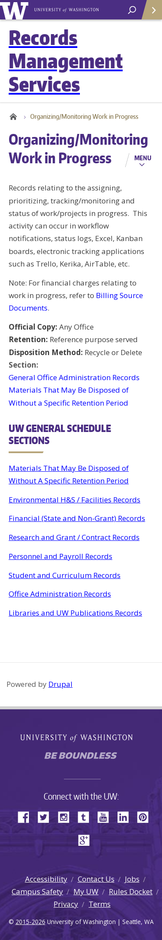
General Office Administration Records (74, 377)
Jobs (132, 879)
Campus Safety (37, 891)
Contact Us (96, 879)
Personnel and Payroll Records (60, 556)
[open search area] (132, 10)
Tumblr (86, 816)
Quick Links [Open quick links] (148, 13)
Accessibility (46, 879)
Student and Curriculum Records (65, 575)
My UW (85, 891)
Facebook (27, 816)
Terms (100, 904)
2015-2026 (30, 922)
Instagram (66, 816)
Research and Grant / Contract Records (74, 537)
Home (12, 116)
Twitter (47, 816)
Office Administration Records (60, 594)
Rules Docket (130, 891)
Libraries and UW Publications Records (75, 613)
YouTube (106, 816)
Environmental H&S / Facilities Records (74, 500)
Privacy (66, 904)
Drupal (60, 684)
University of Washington (16, 9)
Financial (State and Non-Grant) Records (77, 518)
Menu (142, 158)
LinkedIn (126, 816)
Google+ (86, 839)
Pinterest (146, 816)
